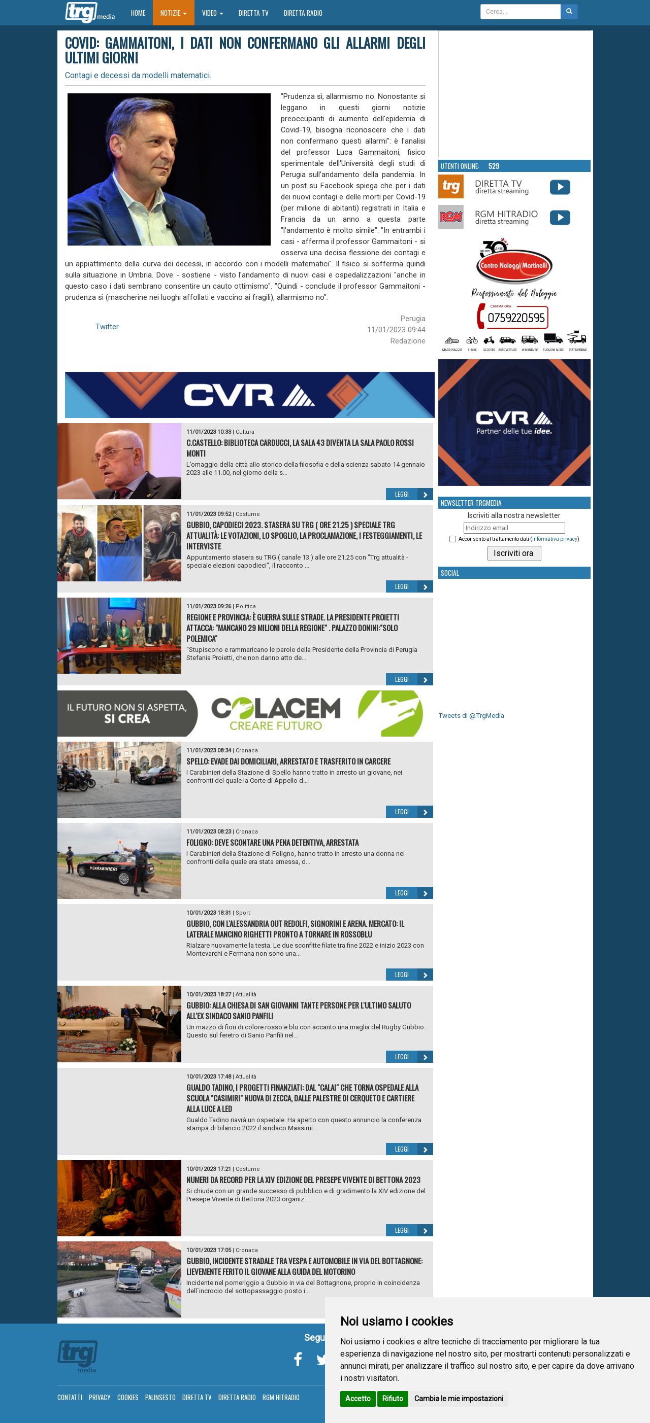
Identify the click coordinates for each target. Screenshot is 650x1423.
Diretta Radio (303, 13)
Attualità (246, 994)
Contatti (69, 1397)
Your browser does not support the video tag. (515, 94)
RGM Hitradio (281, 1397)
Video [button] (212, 13)
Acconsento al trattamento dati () (519, 539)
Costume (248, 514)
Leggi (414, 494)
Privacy (100, 1397)
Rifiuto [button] (392, 1399)
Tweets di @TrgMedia (471, 715)
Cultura (245, 432)
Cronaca (247, 750)
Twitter (107, 326)
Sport (243, 913)
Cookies (128, 1397)
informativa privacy (554, 539)
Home (142, 12)
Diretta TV (254, 13)
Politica (246, 606)
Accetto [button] (358, 1399)
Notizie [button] (173, 13)
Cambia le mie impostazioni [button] (458, 1399)
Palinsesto (160, 1397)
